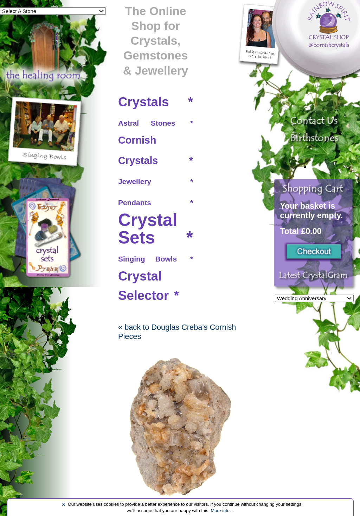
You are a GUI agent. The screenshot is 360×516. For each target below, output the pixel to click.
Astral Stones (146, 123)
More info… (222, 510)
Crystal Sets (147, 229)
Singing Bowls (147, 259)
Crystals (143, 102)
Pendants (134, 203)
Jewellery (134, 181)
